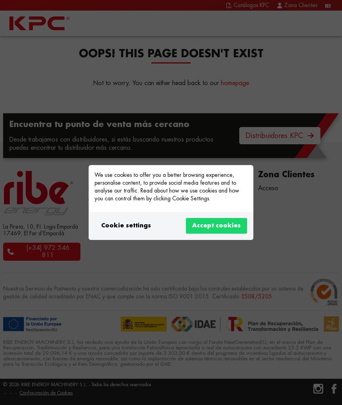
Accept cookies (216, 226)
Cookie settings (126, 226)
